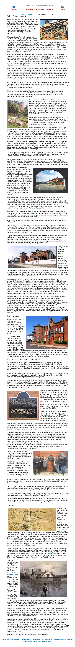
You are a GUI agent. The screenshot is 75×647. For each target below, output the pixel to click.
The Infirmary (68, 639)
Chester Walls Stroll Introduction (42, 639)
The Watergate (58, 639)
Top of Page (5, 639)
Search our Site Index (30, 641)
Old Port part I (14, 639)
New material (27, 14)
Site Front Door (25, 639)
